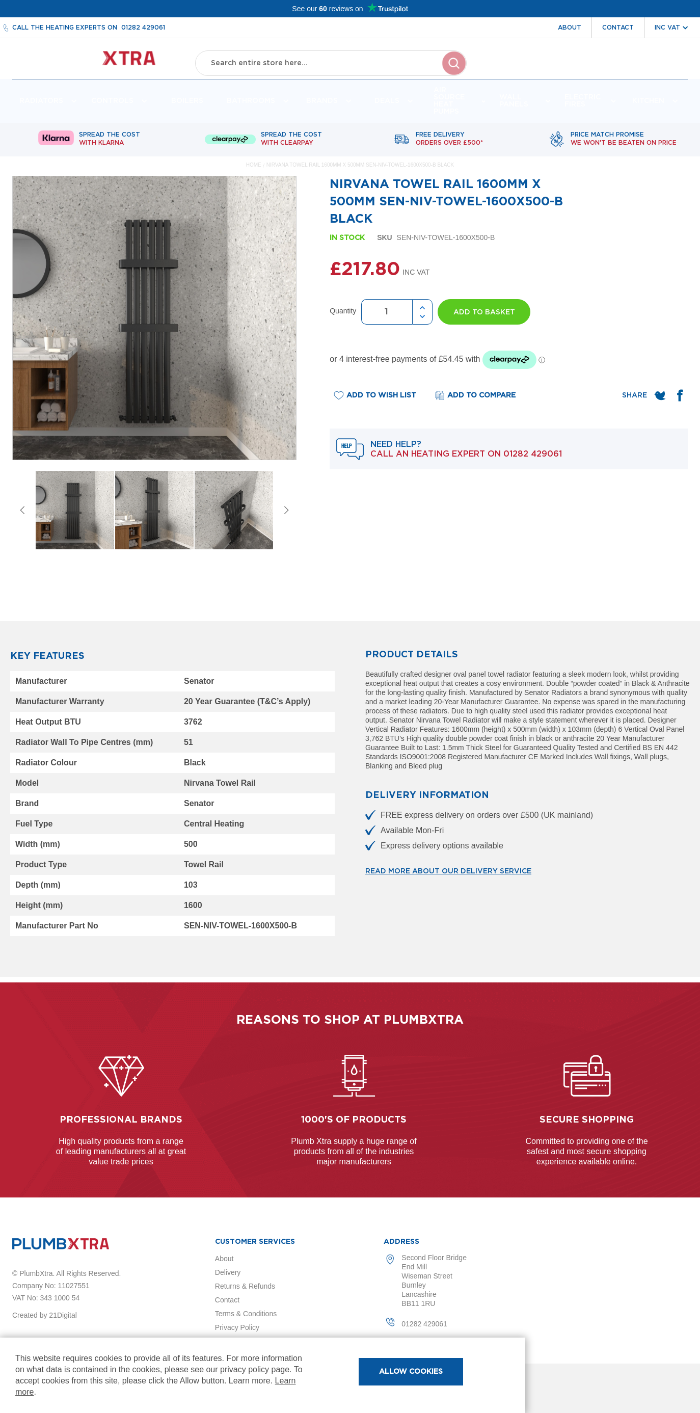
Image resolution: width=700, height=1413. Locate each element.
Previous (22, 515)
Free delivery (449, 144)
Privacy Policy (237, 1327)
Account (574, 70)
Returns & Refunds (245, 1286)
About (569, 27)
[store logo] (94, 61)
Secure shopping (587, 1120)
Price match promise (624, 144)
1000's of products (354, 1120)
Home (253, 170)
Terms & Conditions (246, 1314)
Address (401, 1241)
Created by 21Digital (44, 1315)
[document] (262, 1375)
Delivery (228, 1272)
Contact (618, 27)
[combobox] (331, 61)
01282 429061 (143, 27)
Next (286, 515)
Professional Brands (121, 1120)
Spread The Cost (109, 144)
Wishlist (621, 70)
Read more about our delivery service (448, 877)
